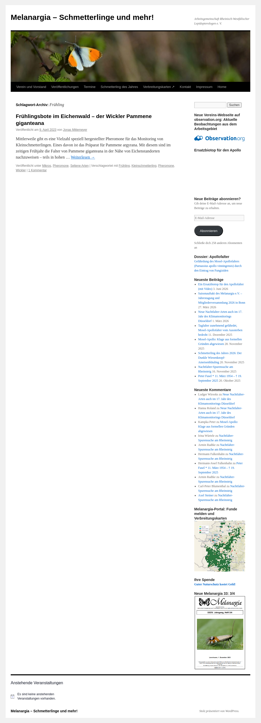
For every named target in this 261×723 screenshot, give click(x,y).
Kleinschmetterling (144, 165)
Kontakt (185, 87)
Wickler (21, 170)
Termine (90, 87)
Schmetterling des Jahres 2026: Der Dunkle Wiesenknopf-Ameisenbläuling (220, 357)
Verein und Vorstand (31, 87)
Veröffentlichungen (65, 87)
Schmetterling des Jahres (119, 87)
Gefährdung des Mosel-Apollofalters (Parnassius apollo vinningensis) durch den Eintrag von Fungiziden (218, 266)
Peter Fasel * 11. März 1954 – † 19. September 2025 (220, 467)
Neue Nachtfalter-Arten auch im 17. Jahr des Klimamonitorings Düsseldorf (220, 316)
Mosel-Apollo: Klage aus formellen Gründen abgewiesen (218, 426)
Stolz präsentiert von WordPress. (219, 711)
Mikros (46, 165)
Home (222, 87)
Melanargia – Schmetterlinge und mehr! (82, 17)
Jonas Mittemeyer (75, 130)
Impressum (204, 87)
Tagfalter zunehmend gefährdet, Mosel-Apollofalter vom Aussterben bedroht (220, 330)
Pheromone (61, 165)
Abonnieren (208, 231)
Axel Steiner (206, 495)
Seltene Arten (79, 165)
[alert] (39, 696)
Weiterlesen (83, 157)
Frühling (124, 165)
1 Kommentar (37, 170)
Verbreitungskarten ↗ (159, 87)
